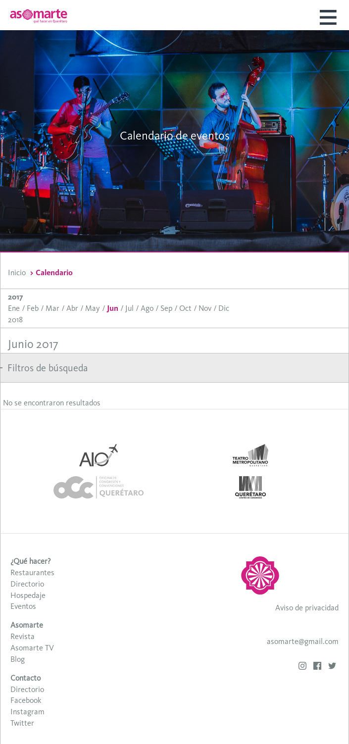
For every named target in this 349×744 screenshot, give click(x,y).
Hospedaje (28, 595)
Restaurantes (32, 572)
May (92, 308)
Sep (166, 308)
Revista (22, 636)
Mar (52, 308)
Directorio (27, 584)
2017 (15, 296)
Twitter (22, 723)
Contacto (25, 678)
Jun (112, 308)
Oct (185, 308)
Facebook (25, 700)
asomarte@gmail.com (303, 641)
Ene (14, 308)
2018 (15, 319)
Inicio (17, 272)
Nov (205, 308)
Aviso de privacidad (307, 607)
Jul (129, 308)
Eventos (23, 606)
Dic (223, 308)
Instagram (27, 711)
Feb (33, 308)
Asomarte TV (32, 647)
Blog (17, 659)
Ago (147, 308)
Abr (72, 308)
